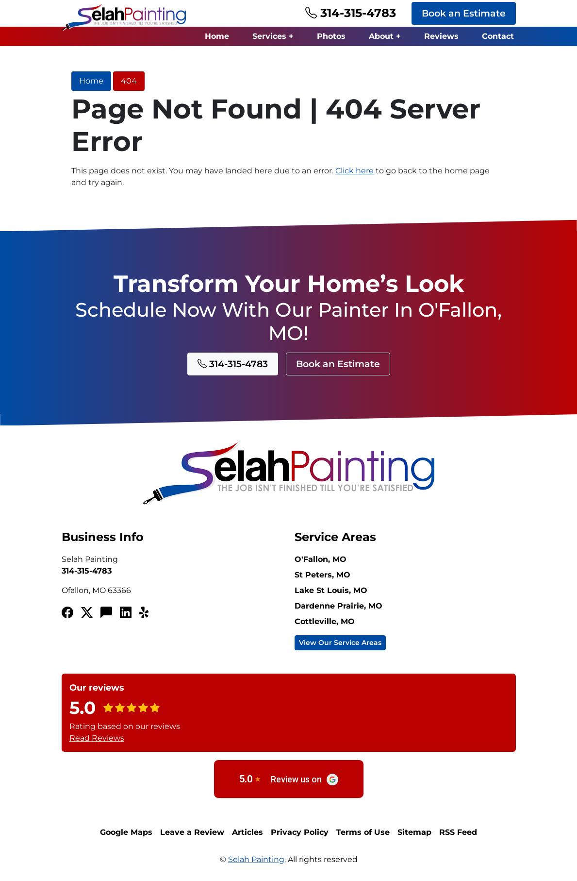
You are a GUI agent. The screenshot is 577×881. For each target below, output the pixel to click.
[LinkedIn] (126, 613)
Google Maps (126, 832)
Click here (354, 170)
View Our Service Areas (340, 642)
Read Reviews (96, 738)
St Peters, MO (322, 574)
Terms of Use (363, 832)
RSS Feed (458, 832)
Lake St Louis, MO (331, 590)
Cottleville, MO (325, 621)
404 (129, 80)
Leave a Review (192, 832)
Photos (331, 36)
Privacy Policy (300, 832)
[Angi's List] (106, 613)
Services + (273, 36)
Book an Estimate (464, 13)
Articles (247, 832)
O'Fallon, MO (320, 559)
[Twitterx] (87, 613)
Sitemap (414, 832)
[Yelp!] (145, 613)
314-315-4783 (350, 13)
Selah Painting (256, 859)
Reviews (441, 36)
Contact (498, 36)
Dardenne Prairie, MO (338, 605)
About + (385, 36)
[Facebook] (67, 613)
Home (217, 36)
